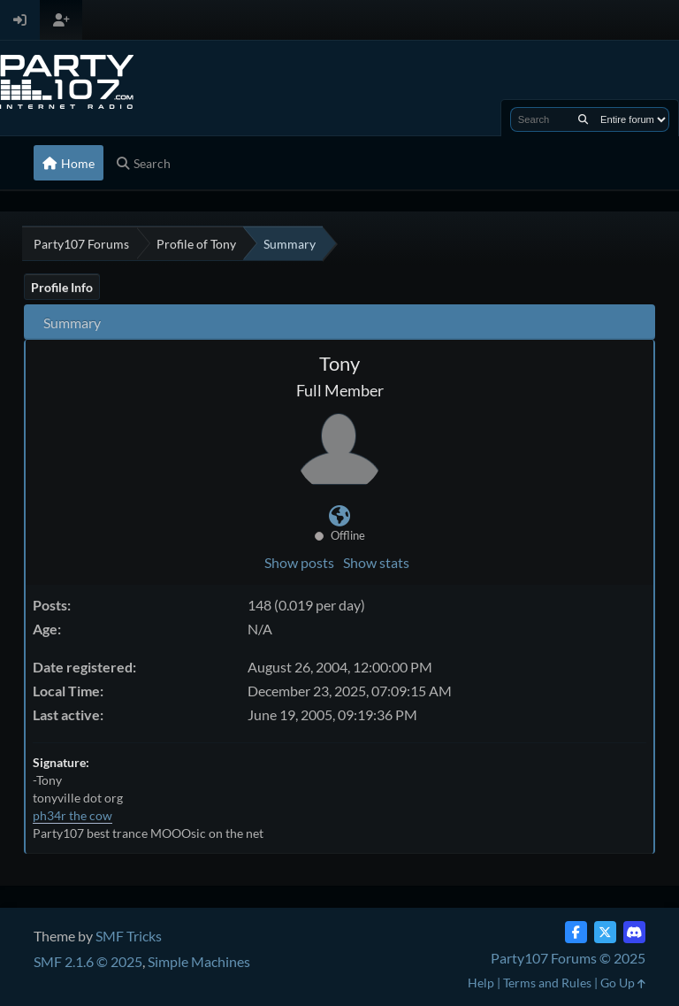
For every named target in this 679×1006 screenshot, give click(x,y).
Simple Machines (199, 961)
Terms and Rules (547, 982)
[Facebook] (576, 932)
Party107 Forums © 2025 (568, 957)
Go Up (622, 982)
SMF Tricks (128, 935)
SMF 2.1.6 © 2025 (88, 961)
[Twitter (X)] (605, 932)
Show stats (376, 562)
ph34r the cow (72, 815)
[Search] (583, 119)
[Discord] (634, 932)
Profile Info (62, 287)
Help (481, 982)
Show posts (299, 562)
